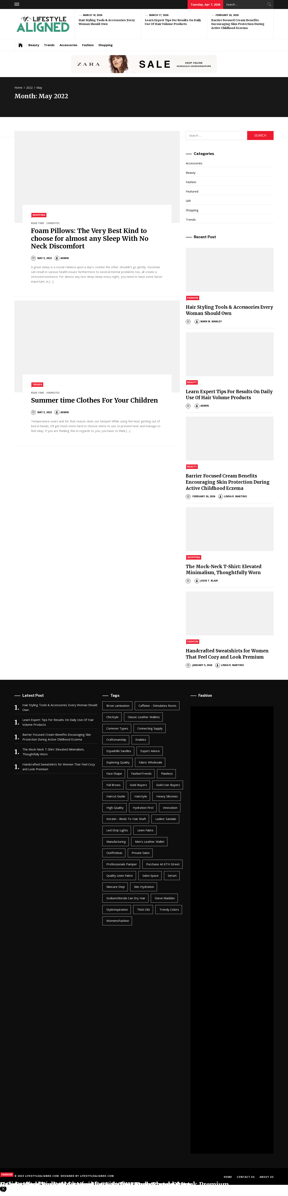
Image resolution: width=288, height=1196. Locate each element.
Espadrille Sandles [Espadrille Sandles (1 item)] (118, 751)
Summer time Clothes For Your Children (94, 400)
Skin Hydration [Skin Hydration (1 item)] (144, 887)
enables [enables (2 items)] (140, 739)
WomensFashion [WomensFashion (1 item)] (117, 921)
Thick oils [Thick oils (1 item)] (143, 909)
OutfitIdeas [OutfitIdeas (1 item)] (114, 853)
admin (62, 258)
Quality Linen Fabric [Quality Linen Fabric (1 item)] (119, 875)
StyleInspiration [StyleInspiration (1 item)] (117, 909)
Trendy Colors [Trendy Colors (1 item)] (169, 909)
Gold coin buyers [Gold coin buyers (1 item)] (168, 785)
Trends (49, 45)
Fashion (88, 45)
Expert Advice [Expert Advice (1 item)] (150, 751)
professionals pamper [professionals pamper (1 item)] (121, 864)
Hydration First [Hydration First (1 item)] (143, 808)
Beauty (33, 45)
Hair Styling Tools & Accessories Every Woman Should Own (107, 22)
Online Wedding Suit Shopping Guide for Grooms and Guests (96, 1185)
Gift (188, 201)
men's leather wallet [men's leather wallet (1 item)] (149, 842)
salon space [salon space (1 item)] (150, 875)
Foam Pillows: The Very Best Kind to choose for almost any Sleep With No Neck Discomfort (89, 238)
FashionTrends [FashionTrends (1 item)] (141, 773)
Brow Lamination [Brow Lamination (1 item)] (117, 706)
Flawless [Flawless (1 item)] (167, 773)
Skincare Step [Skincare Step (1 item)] (115, 887)
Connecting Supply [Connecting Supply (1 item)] (149, 728)
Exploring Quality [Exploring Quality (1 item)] (118, 762)
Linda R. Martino (232, 496)
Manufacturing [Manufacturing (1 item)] (116, 842)
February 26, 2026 (227, 15)
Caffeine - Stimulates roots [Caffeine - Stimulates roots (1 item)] (157, 706)
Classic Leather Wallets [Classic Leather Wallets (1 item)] (144, 717)
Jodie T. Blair (206, 580)
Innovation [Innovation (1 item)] (170, 808)
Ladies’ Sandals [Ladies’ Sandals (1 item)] (165, 819)
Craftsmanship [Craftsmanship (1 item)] (116, 739)
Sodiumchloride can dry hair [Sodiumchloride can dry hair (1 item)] (126, 898)
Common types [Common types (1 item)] (117, 728)
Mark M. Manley (208, 321)
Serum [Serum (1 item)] (172, 875)
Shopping (105, 45)
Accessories (68, 45)
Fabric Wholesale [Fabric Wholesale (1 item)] (150, 762)
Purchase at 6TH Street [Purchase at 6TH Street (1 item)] (163, 864)
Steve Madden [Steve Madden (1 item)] (165, 898)
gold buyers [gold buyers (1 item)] (138, 785)
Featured (192, 191)
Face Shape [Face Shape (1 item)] (114, 773)
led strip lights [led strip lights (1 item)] (117, 830)
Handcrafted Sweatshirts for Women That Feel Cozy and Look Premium (58, 766)
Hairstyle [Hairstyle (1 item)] (140, 796)
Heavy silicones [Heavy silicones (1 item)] (167, 796)
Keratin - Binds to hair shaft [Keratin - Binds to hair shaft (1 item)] (126, 819)
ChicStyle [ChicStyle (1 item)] (112, 717)
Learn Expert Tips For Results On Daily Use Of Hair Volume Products (173, 22)
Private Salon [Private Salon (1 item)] (141, 853)
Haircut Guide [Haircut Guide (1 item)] (115, 796)
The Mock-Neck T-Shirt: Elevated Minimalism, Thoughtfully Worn (53, 751)
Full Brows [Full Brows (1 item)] (113, 785)
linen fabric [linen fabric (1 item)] (145, 830)
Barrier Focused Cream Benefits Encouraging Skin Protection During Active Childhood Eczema (237, 24)
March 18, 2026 (92, 15)
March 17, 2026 (158, 15)
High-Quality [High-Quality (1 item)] (115, 808)
